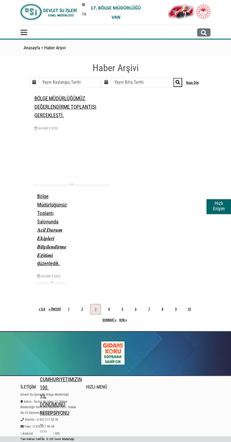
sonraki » (109, 320)
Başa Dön (192, 83)
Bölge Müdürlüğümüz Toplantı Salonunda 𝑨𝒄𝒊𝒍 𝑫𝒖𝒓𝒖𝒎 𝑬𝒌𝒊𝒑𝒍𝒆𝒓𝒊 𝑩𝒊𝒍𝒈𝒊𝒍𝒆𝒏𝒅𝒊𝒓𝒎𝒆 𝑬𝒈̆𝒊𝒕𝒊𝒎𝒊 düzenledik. (52, 230)
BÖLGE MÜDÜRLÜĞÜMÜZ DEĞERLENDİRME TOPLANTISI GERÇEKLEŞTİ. (65, 106)
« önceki (55, 309)
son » (123, 320)
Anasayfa (32, 47)
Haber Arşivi (55, 47)
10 (189, 309)
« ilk (42, 309)
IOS (57, 433)
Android (27, 433)
